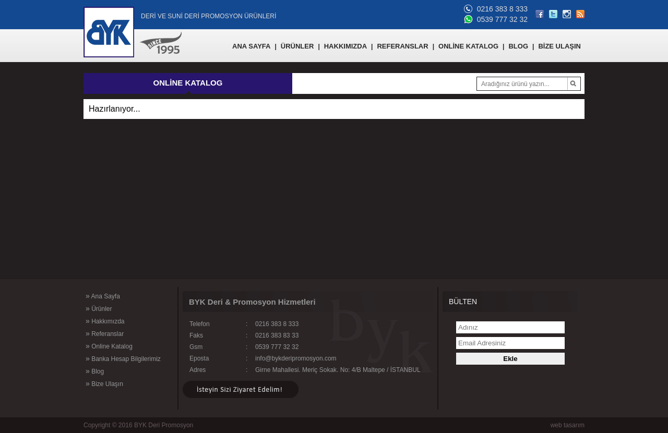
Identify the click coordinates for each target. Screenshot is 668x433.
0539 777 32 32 (502, 19)
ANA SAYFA (251, 46)
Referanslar (105, 333)
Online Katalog (109, 346)
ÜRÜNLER (297, 46)
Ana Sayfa (103, 296)
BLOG (518, 46)
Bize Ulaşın (104, 383)
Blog (95, 371)
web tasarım (567, 425)
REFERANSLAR (402, 46)
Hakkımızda (105, 321)
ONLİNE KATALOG (468, 46)
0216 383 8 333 (502, 9)
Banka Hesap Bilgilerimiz (123, 358)
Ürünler (99, 308)
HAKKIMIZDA (345, 46)
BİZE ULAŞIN (559, 46)
